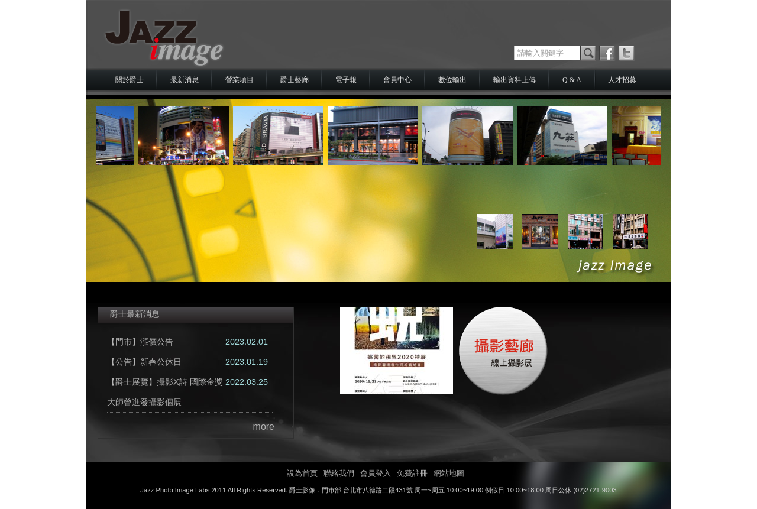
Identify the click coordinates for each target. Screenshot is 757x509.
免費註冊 (412, 473)
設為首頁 (302, 473)
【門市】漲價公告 (140, 341)
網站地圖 (449, 473)
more (263, 427)
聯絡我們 (338, 473)
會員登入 (375, 473)
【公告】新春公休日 (144, 362)
